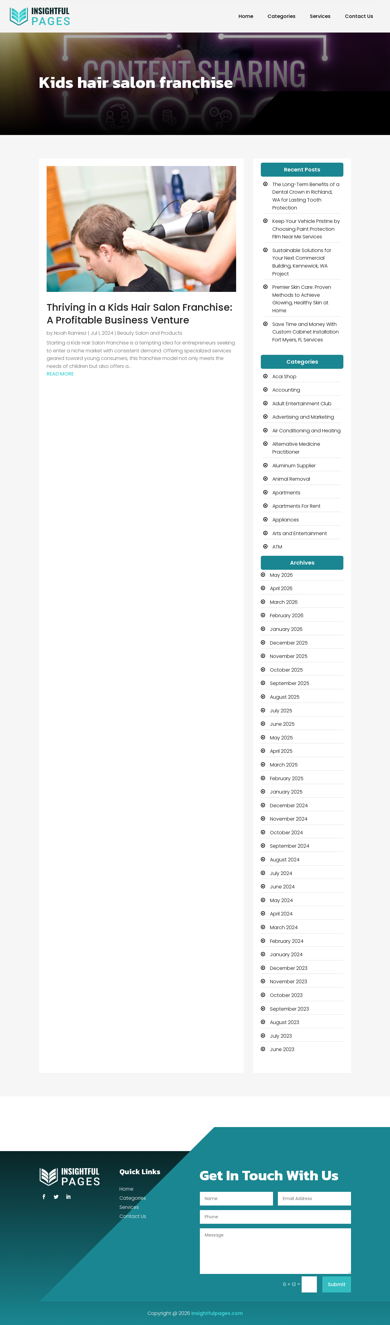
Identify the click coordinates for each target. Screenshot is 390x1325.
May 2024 (281, 900)
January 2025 (286, 791)
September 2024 (289, 845)
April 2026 (281, 588)
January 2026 (286, 629)
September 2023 (289, 1008)
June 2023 (282, 1049)
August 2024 (285, 859)
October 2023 (286, 995)
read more (60, 373)
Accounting (286, 389)
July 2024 (281, 873)
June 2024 (282, 886)
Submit (337, 1284)
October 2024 (286, 832)
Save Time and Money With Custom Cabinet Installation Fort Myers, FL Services (305, 332)
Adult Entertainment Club (302, 403)
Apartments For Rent (296, 506)
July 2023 (281, 1036)
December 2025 (289, 642)
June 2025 (282, 724)
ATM (277, 546)
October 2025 (286, 669)
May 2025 (281, 737)
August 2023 (284, 1022)
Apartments (286, 492)
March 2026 (284, 602)
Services (320, 16)
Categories (282, 16)
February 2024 (286, 941)
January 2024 (286, 954)
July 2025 (281, 710)
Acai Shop (284, 376)
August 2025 (285, 697)
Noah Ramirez (70, 333)
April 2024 (281, 913)
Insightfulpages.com (217, 1313)
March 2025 (284, 764)
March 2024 (284, 927)
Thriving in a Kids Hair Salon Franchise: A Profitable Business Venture (139, 313)
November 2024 (288, 818)
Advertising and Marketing (303, 416)
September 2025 (289, 683)
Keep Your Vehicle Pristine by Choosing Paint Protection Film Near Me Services (306, 229)
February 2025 (286, 778)
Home (246, 16)
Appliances (285, 519)
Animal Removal (291, 479)
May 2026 (281, 575)
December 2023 (288, 968)
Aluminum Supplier (294, 465)
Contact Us (359, 16)
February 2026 (286, 615)
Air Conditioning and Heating (306, 430)
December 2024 (289, 805)
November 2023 (288, 981)
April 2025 (281, 751)
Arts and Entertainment (299, 533)
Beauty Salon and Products (149, 333)
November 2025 (288, 656)
